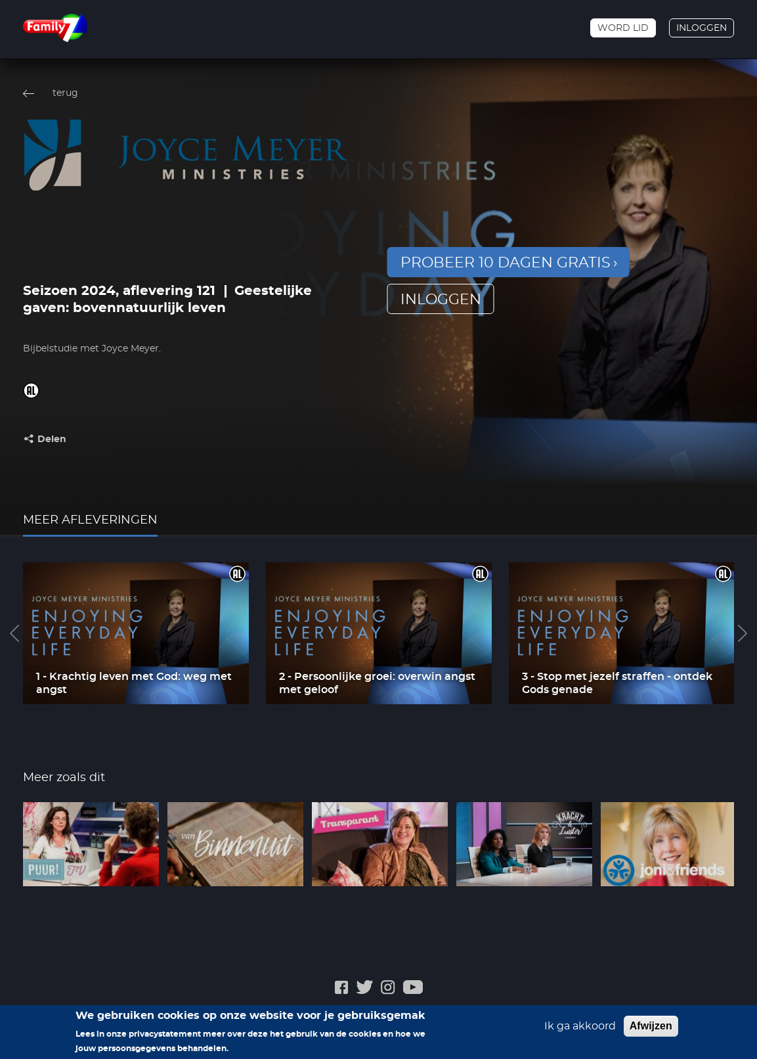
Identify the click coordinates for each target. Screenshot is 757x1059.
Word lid (623, 28)
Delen (51, 439)
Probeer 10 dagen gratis (505, 263)
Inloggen (701, 28)
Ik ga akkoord (580, 1027)
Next (742, 633)
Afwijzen (651, 1027)
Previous (14, 633)
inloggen (440, 299)
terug (65, 93)
